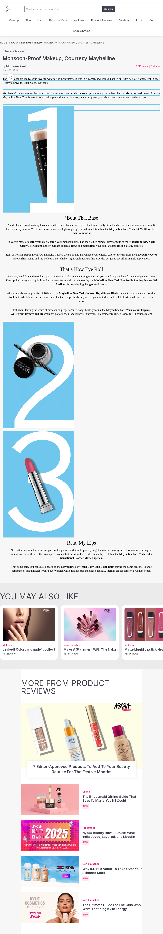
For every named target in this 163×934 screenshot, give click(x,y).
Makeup (14, 20)
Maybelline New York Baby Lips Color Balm (87, 566)
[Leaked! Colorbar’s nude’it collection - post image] (29, 624)
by (14, 66)
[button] (10, 77)
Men (151, 20)
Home (3, 42)
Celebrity (124, 20)
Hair (40, 20)
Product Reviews (101, 20)
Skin (28, 20)
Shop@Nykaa (81, 30)
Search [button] (108, 9)
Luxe (139, 20)
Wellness (79, 20)
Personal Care (58, 20)
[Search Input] (63, 9)
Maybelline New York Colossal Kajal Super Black (88, 293)
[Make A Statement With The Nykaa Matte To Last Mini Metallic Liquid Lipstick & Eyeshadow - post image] (90, 624)
